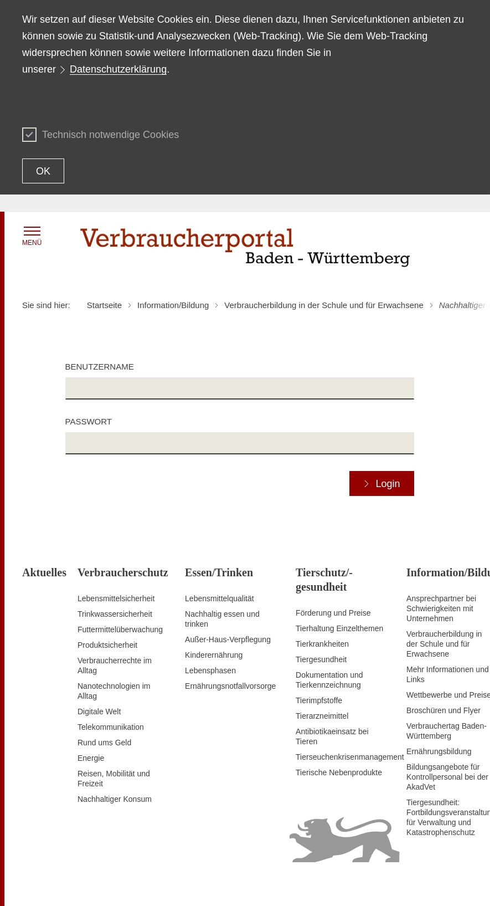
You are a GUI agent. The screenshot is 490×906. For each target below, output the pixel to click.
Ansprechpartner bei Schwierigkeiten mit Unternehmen (441, 608)
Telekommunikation (111, 727)
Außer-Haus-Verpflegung (228, 639)
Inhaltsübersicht (243, 883)
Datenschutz (402, 883)
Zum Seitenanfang (53, 884)
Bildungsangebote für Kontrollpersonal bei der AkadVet (447, 776)
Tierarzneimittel (322, 716)
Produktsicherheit (107, 645)
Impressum (449, 883)
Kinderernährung (214, 655)
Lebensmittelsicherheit (116, 598)
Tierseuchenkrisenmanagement (350, 757)
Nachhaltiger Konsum (115, 799)
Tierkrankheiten (322, 643)
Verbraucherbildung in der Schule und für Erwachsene (444, 643)
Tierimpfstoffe (319, 700)
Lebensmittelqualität (219, 598)
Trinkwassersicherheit (115, 614)
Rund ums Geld (104, 742)
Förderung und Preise (333, 612)
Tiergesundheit (321, 659)
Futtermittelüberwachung (120, 629)
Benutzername (99, 366)
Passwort (88, 421)
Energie (91, 758)
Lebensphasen (210, 670)
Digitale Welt (99, 711)
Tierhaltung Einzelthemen (339, 628)
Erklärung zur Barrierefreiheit (325, 883)
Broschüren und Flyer (443, 710)
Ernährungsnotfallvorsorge (230, 686)
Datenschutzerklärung (118, 69)
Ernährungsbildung (439, 751)
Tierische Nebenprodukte (339, 772)
